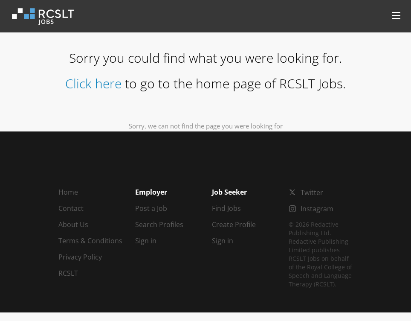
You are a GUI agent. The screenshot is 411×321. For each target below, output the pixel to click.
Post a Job (151, 208)
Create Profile (234, 224)
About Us (73, 224)
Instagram (317, 208)
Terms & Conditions (90, 240)
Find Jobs (226, 208)
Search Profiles (159, 224)
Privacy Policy (80, 257)
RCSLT (68, 273)
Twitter (312, 192)
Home (68, 192)
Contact (71, 208)
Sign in (145, 240)
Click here (93, 83)
